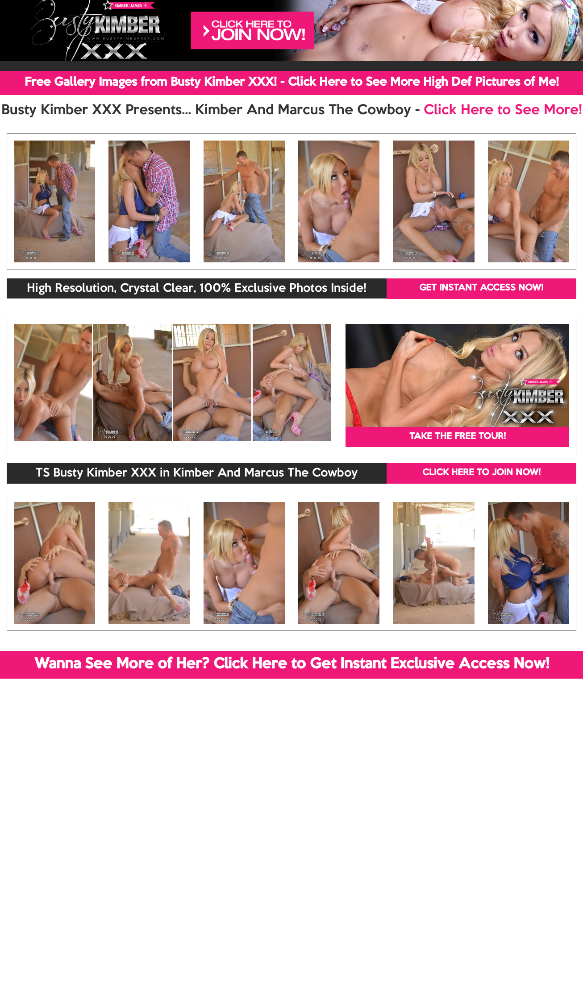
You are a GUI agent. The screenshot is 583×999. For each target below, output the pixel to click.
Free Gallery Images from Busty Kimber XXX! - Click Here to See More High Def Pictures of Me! (292, 82)
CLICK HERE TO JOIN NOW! (481, 473)
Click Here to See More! (503, 110)
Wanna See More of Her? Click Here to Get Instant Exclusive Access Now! (291, 664)
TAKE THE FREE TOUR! (457, 437)
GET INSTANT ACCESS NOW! (481, 288)
